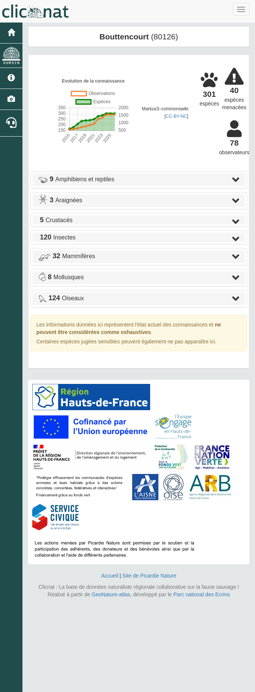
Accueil (109, 576)
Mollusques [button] (61, 277)
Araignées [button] (60, 200)
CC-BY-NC (176, 116)
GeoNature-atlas (111, 594)
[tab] (139, 179)
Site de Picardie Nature (149, 576)
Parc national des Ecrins (201, 594)
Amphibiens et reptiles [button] (76, 179)
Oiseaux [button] (61, 298)
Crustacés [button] (55, 220)
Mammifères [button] (66, 256)
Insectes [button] (57, 237)
